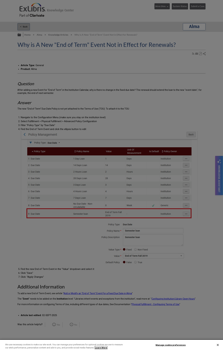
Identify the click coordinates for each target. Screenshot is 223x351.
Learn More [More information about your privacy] (101, 347)
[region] (111, 345)
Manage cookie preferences (171, 345)
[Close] (217, 345)
